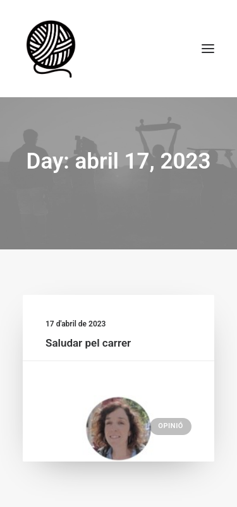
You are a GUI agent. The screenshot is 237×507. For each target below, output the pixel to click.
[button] (208, 48)
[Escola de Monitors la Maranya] (53, 48)
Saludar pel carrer (88, 343)
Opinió (170, 426)
